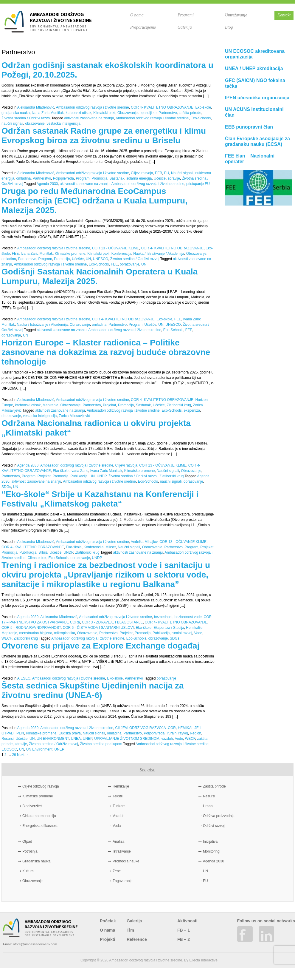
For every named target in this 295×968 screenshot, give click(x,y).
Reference (137, 939)
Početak (108, 920)
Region (195, 733)
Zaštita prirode (214, 786)
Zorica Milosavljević (74, 416)
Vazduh (119, 816)
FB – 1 (183, 930)
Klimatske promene (70, 253)
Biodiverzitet (32, 806)
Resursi (7, 739)
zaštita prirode (190, 113)
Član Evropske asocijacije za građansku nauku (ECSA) (257, 141)
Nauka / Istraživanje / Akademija (158, 253)
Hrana (208, 806)
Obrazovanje (127, 113)
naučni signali (12, 123)
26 (14, 755)
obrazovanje (34, 123)
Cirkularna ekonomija (39, 816)
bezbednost (163, 617)
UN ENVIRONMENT (53, 739)
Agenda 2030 (47, 184)
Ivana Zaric (79, 471)
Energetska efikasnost (40, 826)
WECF (6, 638)
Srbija (43, 552)
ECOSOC (9, 749)
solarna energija (139, 178)
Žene (117, 871)
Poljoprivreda (63, 178)
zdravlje (174, 178)
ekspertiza (192, 410)
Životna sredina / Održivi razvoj (26, 118)
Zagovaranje (123, 881)
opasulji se (148, 113)
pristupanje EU (198, 184)
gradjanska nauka (15, 113)
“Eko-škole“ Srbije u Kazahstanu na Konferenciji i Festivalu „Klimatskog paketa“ (99, 499)
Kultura (28, 871)
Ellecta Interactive (203, 960)
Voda (117, 826)
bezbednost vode (187, 617)
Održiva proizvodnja (219, 816)
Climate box (36, 558)
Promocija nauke (126, 861)
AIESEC (23, 678)
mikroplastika (64, 633)
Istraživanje (122, 851)
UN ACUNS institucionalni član (254, 112)
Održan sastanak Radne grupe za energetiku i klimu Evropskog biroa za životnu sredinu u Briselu (103, 135)
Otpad (27, 841)
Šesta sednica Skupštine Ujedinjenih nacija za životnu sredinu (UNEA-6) (92, 690)
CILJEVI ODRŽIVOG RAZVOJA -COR (145, 728)
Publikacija (78, 476)
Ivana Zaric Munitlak (47, 113)
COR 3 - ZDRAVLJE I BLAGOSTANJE (112, 622)
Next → (23, 755)
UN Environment (39, 749)
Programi (186, 15)
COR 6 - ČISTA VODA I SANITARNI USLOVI (98, 628)
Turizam (119, 806)
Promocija (99, 178)
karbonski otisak (78, 113)
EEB (158, 173)
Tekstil (117, 796)
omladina (23, 178)
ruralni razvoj (182, 633)
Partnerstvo (168, 113)
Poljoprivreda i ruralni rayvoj (166, 733)
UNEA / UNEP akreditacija (254, 68)
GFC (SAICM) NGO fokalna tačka (255, 83)
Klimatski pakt (104, 113)
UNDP (101, 476)
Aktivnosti (187, 920)
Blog (229, 27)
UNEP (87, 739)
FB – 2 (183, 939)
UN (88, 259)
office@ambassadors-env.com (35, 944)
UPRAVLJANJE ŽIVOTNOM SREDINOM (126, 739)
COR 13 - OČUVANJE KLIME (115, 248)
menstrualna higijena (35, 633)
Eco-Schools (201, 118)
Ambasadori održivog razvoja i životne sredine (92, 107)
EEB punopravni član (249, 126)
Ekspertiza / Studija (168, 628)
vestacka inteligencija (63, 123)
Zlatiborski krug (179, 405)
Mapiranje (50, 405)
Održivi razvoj (214, 826)
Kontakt (284, 15)
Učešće (160, 178)
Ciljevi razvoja (142, 173)
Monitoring (211, 851)
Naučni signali (182, 173)
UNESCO (100, 259)
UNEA (76, 739)
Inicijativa (210, 841)
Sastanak (116, 178)
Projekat (109, 405)
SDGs (6, 487)
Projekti (107, 939)
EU (166, 173)
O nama (137, 15)
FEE (15, 253)
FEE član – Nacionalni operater (249, 158)
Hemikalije (194, 628)
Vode (198, 633)
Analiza (118, 841)
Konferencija (121, 253)
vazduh (167, 739)
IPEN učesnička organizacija (257, 97)
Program (83, 178)
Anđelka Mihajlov (144, 542)
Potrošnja (30, 851)
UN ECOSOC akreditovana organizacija (255, 54)
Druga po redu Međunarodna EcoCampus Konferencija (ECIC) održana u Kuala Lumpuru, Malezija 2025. (94, 200)
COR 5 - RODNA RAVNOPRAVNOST (31, 628)
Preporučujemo (143, 27)
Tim (130, 930)
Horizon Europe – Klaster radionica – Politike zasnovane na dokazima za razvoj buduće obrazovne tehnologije (105, 352)
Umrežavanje (236, 15)
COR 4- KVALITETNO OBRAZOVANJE (162, 107)
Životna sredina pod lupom (101, 744)
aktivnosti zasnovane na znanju (89, 118)
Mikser (110, 547)
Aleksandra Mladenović (35, 107)
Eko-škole (203, 107)
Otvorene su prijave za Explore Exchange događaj (100, 645)
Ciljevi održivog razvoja (40, 786)
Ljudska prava (69, 733)
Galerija (185, 27)
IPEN (19, 733)
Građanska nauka (36, 861)
